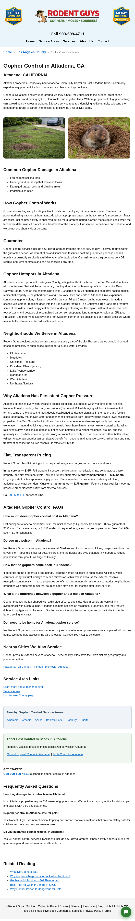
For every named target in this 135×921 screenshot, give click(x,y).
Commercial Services (69, 910)
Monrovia (50, 666)
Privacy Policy (92, 910)
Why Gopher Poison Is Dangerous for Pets (35, 889)
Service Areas (49, 41)
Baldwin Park (54, 720)
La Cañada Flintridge (30, 666)
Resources (89, 906)
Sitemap (75, 906)
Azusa (38, 720)
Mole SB (29, 910)
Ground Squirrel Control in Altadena (28, 754)
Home (30, 41)
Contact (103, 41)
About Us (86, 41)
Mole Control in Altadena (68, 754)
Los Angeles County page (18, 695)
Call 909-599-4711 (16, 774)
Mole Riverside (46, 910)
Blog (100, 906)
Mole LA (110, 906)
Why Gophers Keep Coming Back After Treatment (40, 876)
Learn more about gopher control (23, 686)
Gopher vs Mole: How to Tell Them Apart (34, 880)
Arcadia (63, 666)
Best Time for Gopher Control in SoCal (33, 884)
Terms (107, 910)
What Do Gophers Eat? (24, 871)
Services (69, 41)
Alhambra (12, 720)
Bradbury (71, 720)
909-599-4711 (17, 495)
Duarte (84, 720)
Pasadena (9, 666)
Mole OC (122, 906)
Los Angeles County (31, 52)
